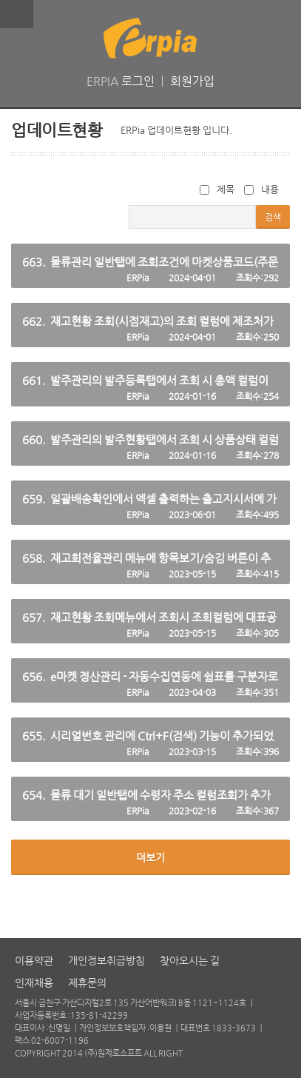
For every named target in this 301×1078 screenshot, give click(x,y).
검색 (273, 217)
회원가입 (192, 81)
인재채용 (34, 982)
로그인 (138, 81)
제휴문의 (87, 982)
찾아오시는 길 (190, 960)
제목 (217, 189)
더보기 (150, 857)
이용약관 (34, 960)
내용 (261, 189)
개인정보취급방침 (106, 960)
